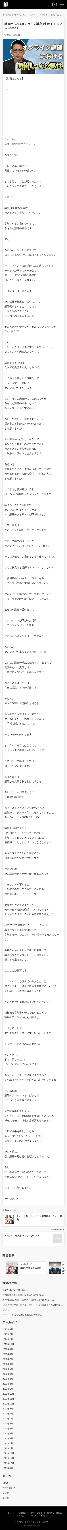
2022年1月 (7, 1448)
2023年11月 (8, 1344)
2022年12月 (8, 1394)
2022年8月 (7, 1413)
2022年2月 (7, 1443)
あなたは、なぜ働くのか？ (15, 1290)
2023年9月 (7, 1349)
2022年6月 (7, 1423)
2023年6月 (7, 1364)
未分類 (5, 1498)
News (5, 1483)
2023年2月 (7, 1384)
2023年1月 (7, 1389)
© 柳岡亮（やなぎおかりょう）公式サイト (33, 1522)
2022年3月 (7, 1438)
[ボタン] (54, 5)
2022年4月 (7, 1433)
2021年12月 (8, 1453)
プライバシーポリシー (38, 1516)
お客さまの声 (8, 1488)
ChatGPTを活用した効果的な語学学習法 (22, 1314)
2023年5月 (7, 1369)
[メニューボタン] (62, 4)
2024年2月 (7, 1339)
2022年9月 (7, 1408)
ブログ (5, 1493)
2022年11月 (8, 1399)
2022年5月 (7, 1428)
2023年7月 (7, 1359)
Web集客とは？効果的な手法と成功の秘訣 (23, 1295)
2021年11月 (8, 1458)
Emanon (39, 1526)
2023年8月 (7, 1354)
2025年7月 (7, 1334)
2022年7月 (7, 1418)
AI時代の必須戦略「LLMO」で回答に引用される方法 (28, 1299)
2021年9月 (7, 1468)
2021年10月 (8, 1463)
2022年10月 (8, 1403)
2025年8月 (7, 1329)
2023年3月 (7, 1379)
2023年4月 (7, 1374)
